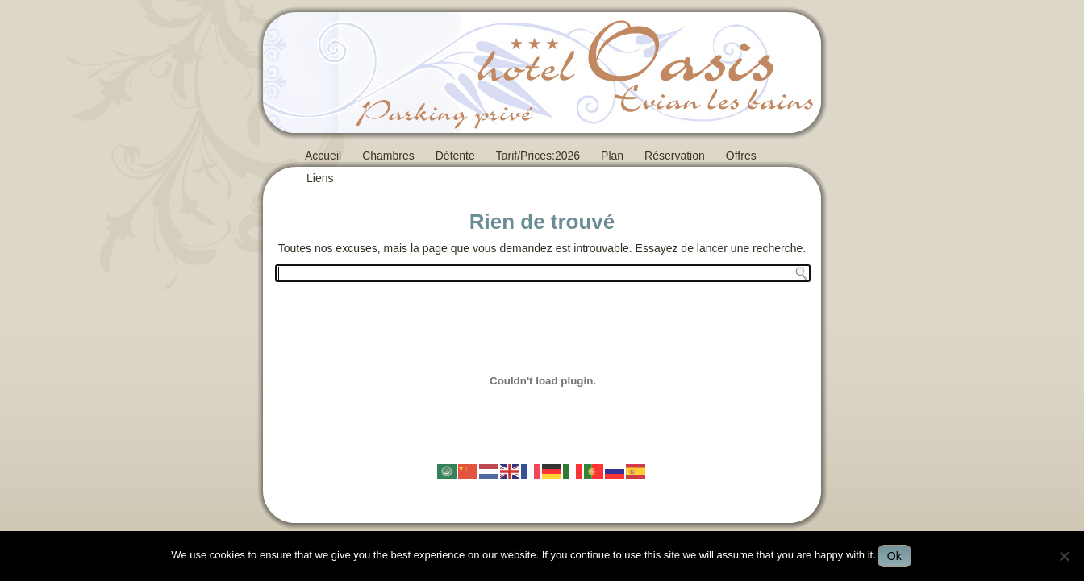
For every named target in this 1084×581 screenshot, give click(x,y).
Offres (741, 155)
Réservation (674, 155)
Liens (319, 178)
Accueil (323, 155)
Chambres (388, 155)
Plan (612, 155)
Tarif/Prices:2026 (538, 155)
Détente (455, 155)
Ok (894, 556)
